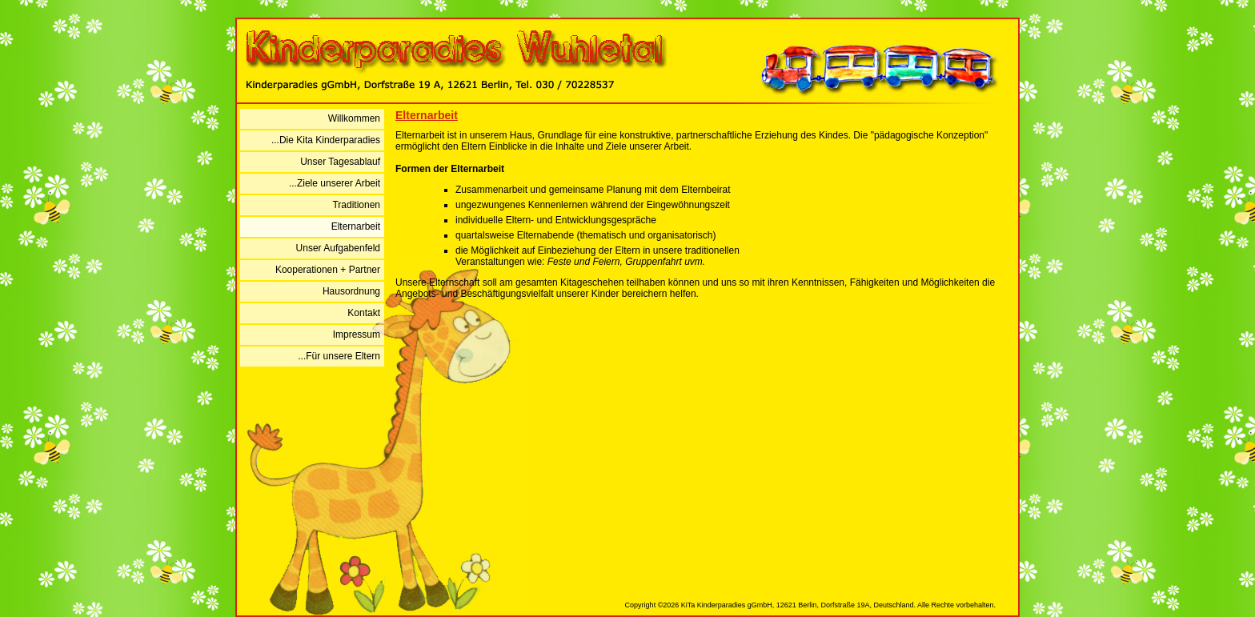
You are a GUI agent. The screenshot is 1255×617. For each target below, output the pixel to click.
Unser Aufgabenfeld (338, 248)
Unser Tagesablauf (340, 161)
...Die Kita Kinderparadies (325, 140)
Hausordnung (351, 291)
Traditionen (356, 204)
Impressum (356, 334)
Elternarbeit (355, 226)
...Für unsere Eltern (339, 356)
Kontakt (363, 313)
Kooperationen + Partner (327, 269)
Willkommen (354, 118)
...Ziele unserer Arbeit (334, 183)
